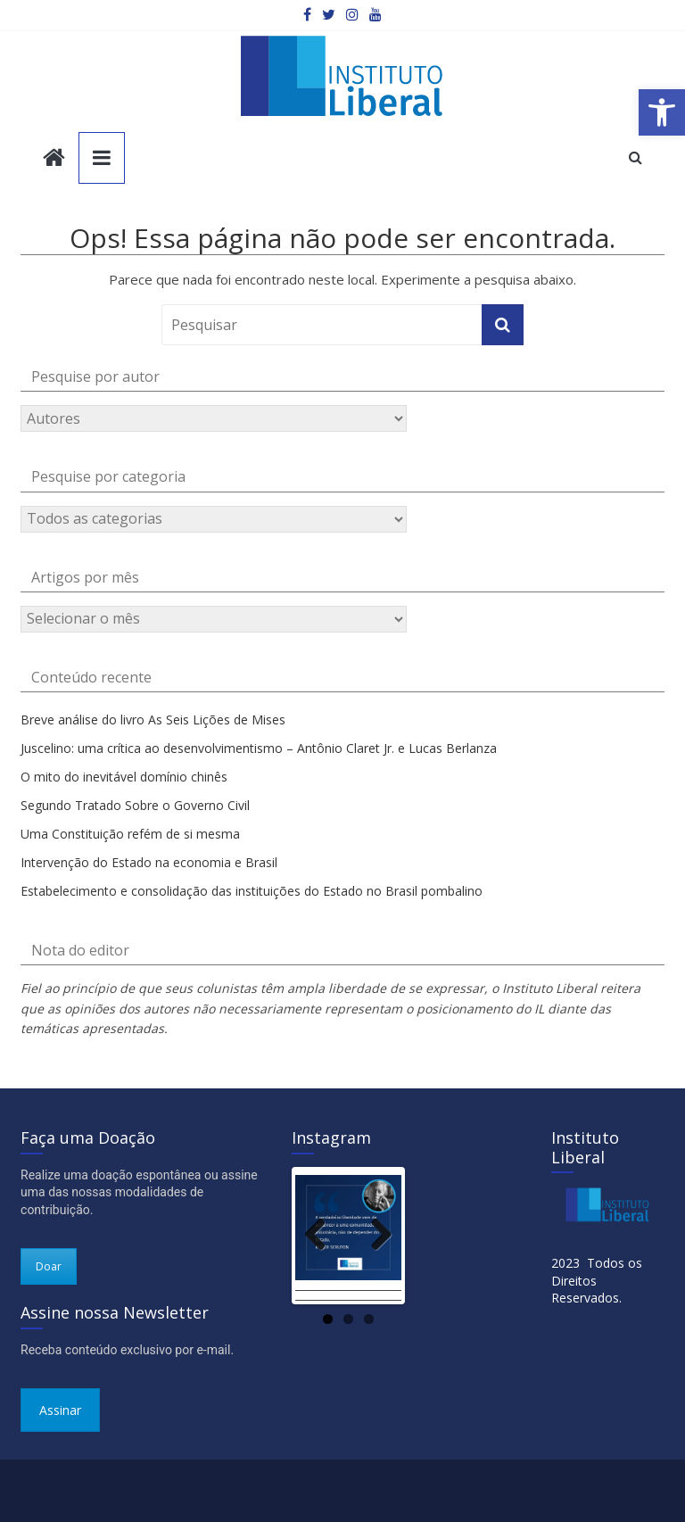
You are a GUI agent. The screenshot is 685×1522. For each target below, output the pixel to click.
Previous (322, 1233)
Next (374, 1233)
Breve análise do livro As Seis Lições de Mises (153, 719)
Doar (49, 1266)
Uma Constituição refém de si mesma (130, 833)
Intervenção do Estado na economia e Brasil (149, 862)
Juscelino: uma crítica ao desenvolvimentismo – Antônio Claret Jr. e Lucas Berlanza (259, 748)
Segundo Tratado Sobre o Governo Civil (135, 805)
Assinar (60, 1410)
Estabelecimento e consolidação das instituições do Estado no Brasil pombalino (252, 890)
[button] (662, 112)
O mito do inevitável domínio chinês (124, 776)
